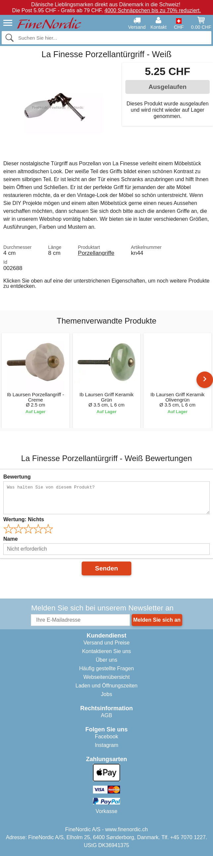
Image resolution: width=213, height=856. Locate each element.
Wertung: (23, 519)
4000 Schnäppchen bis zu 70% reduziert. (153, 10)
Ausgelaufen (168, 86)
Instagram (106, 745)
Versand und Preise (106, 642)
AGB (106, 715)
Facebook (106, 736)
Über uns (106, 660)
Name (10, 539)
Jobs (106, 694)
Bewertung (17, 477)
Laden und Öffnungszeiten (106, 685)
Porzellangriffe (96, 253)
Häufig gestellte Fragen (106, 668)
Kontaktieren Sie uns (106, 651)
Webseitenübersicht (106, 677)
